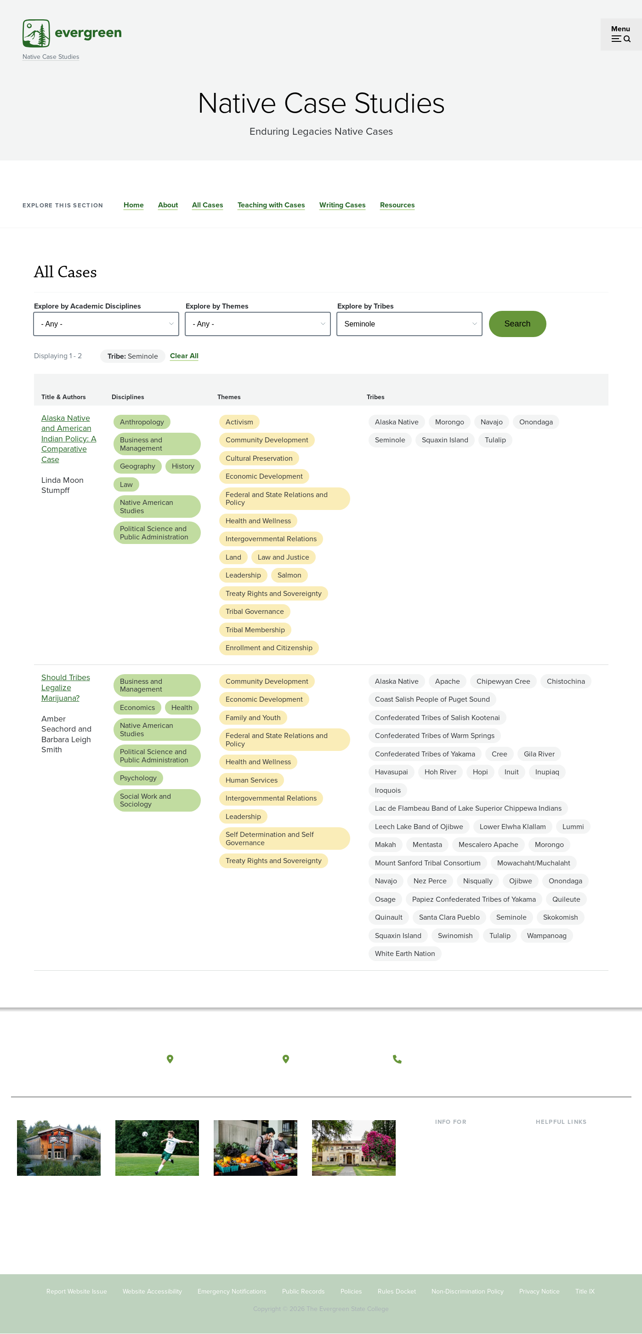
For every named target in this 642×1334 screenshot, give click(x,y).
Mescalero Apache (488, 844)
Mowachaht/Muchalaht (533, 863)
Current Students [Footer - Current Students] (462, 1136)
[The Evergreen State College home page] (76, 1061)
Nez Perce (430, 881)
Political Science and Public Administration (154, 532)
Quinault (389, 917)
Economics (137, 707)
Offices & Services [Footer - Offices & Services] (565, 1165)
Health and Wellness (258, 520)
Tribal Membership (255, 629)
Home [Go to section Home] (134, 205)
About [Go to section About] (168, 205)
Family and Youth (253, 717)
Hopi (480, 772)
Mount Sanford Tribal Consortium (428, 863)
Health (182, 707)
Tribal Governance (255, 611)
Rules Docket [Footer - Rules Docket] (397, 1291)
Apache (447, 681)
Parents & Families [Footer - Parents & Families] (464, 1165)
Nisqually (478, 881)
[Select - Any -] (106, 324)
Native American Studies (146, 506)
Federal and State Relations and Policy (277, 498)
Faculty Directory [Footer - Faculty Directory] (563, 1150)
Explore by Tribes (365, 306)
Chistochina (566, 681)
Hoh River (440, 772)
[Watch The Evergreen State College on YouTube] (552, 1059)
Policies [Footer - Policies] (351, 1291)
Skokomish (560, 917)
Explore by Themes (217, 306)
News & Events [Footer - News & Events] (560, 1210)
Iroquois (388, 790)
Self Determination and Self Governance (270, 838)
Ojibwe (520, 881)
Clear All (184, 355)
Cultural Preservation (259, 458)
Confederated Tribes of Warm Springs (434, 735)
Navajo (492, 422)
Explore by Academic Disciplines (87, 306)
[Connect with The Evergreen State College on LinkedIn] (590, 1059)
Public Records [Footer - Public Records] (303, 1291)
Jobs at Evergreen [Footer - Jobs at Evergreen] (565, 1225)
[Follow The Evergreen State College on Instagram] (571, 1059)
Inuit (512, 772)
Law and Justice (283, 557)
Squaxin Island (445, 440)
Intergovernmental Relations (271, 538)
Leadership (243, 575)
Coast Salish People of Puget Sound (432, 699)
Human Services (252, 780)
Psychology (138, 778)
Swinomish (455, 935)
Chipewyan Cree (503, 681)
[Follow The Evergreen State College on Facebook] (534, 1059)
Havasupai (391, 772)
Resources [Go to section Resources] (397, 205)
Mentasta (427, 844)
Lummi (573, 826)
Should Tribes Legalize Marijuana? (65, 687)
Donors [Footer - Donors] (446, 1195)
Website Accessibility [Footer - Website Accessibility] (152, 1291)
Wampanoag (547, 935)
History (183, 466)
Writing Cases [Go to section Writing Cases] (342, 205)
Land (233, 557)
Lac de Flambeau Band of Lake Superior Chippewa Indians (468, 808)
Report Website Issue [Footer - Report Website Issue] (76, 1291)
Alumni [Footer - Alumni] (446, 1210)
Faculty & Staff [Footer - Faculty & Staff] (458, 1180)
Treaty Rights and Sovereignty (274, 593)
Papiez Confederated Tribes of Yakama (474, 899)
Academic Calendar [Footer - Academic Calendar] (567, 1195)
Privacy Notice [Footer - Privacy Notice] (539, 1291)
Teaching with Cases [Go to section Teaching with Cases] (271, 205)
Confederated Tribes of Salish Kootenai (437, 717)
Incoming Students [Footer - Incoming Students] (465, 1150)
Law (126, 484)
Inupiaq (547, 772)
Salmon (289, 575)
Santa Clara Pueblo (449, 917)
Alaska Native (397, 422)
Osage (385, 899)
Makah (385, 844)
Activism (239, 422)
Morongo (449, 422)
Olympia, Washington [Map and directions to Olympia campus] (223, 1058)
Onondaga (536, 422)
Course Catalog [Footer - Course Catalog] (560, 1180)
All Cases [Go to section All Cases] (207, 205)
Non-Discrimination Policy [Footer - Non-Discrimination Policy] (468, 1291)
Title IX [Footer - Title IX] (585, 1291)
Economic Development (264, 476)
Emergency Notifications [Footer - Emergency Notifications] (232, 1291)
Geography (137, 466)
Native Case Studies (51, 57)
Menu (620, 28)
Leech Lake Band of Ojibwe (419, 826)
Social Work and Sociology (145, 800)
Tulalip (495, 440)
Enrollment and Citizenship (269, 647)
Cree (499, 754)
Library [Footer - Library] (546, 1136)
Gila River (539, 754)
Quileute (566, 899)
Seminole (390, 440)
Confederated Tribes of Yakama (425, 754)
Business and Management (141, 444)
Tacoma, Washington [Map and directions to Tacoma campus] (338, 1058)
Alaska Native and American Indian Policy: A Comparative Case (69, 438)
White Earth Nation (405, 953)
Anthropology (142, 422)
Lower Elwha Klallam (513, 826)
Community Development (267, 440)
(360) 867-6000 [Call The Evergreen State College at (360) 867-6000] (440, 1058)
